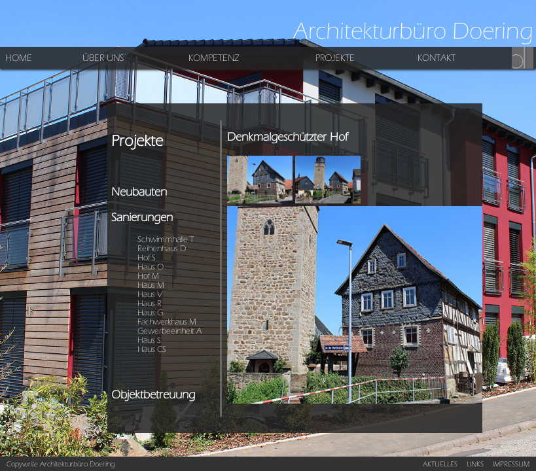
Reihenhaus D (161, 248)
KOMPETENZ (214, 57)
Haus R (149, 303)
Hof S (146, 257)
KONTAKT (437, 57)
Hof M (148, 276)
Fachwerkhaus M (166, 321)
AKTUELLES (440, 464)
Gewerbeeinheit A (169, 331)
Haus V (149, 294)
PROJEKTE (335, 57)
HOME (18, 57)
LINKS (475, 464)
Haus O (150, 266)
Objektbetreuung (153, 395)
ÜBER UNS (103, 57)
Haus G (150, 312)
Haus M (150, 285)
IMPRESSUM (511, 464)
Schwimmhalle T (165, 239)
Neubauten (139, 192)
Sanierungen (142, 217)
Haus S (149, 340)
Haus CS (151, 349)
